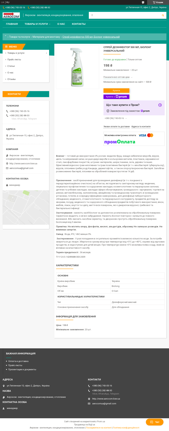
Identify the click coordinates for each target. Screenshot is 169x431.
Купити (116, 90)
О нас (61, 24)
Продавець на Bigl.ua (84, 424)
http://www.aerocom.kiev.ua (23, 163)
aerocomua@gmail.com (21, 168)
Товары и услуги (36, 24)
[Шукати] (163, 15)
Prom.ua (101, 421)
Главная (12, 24)
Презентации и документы (22, 369)
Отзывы (11, 79)
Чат (154, 422)
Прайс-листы (14, 59)
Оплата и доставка (18, 361)
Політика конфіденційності (126, 428)
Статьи (11, 66)
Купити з (116, 96)
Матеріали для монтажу (46, 36)
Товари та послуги (19, 36)
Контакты (78, 24)
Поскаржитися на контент (98, 428)
